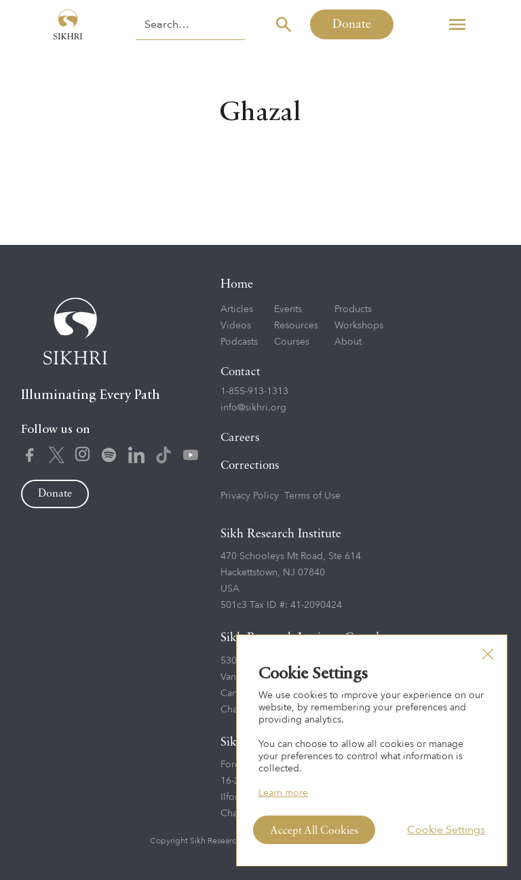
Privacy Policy (249, 495)
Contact (240, 372)
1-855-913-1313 (254, 391)
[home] (67, 24)
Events (288, 309)
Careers (240, 438)
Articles (236, 309)
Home (236, 284)
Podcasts (239, 341)
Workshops (358, 325)
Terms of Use (312, 495)
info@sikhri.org (253, 407)
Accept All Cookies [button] (314, 831)
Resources (296, 325)
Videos (235, 325)
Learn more (283, 792)
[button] (457, 24)
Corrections (249, 466)
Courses (291, 341)
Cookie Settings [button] (446, 829)
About (348, 341)
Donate (351, 24)
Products (353, 309)
